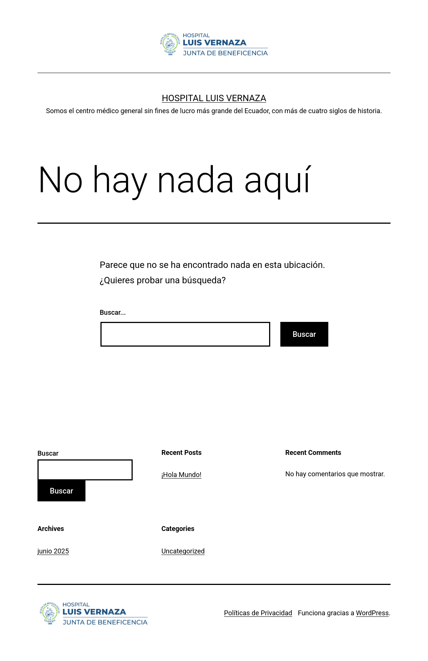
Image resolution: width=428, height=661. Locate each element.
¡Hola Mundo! (182, 475)
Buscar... (113, 312)
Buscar (47, 453)
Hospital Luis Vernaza (214, 98)
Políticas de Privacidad (258, 613)
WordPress (372, 613)
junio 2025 (53, 551)
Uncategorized (183, 551)
